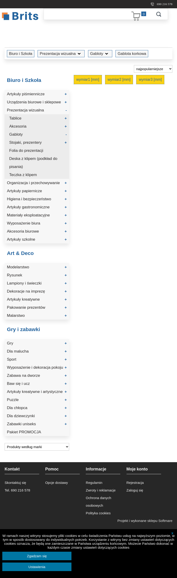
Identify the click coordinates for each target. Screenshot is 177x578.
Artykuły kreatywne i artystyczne (37, 392)
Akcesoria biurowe (37, 231)
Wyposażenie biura (37, 223)
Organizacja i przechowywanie (37, 183)
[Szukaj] (97, 14)
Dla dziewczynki (37, 416)
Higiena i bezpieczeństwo (37, 199)
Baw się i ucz (37, 384)
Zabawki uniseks (37, 424)
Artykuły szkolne (37, 239)
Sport (37, 359)
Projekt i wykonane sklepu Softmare (145, 521)
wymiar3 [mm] (150, 79)
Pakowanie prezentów (37, 307)
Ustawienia (36, 567)
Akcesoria (38, 126)
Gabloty (100, 53)
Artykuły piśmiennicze (37, 94)
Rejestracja (135, 483)
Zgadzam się (37, 556)
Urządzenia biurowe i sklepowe (37, 102)
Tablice (38, 118)
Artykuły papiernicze (37, 191)
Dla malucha (37, 351)
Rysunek (37, 275)
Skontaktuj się (15, 483)
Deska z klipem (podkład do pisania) (33, 162)
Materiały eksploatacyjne (37, 215)
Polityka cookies (98, 513)
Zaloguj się (135, 490)
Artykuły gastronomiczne (37, 207)
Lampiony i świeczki (37, 283)
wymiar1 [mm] (87, 79)
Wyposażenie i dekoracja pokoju (37, 367)
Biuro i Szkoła (20, 53)
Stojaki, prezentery (38, 142)
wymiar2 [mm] (119, 79)
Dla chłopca (37, 408)
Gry (37, 343)
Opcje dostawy (56, 483)
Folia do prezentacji (26, 150)
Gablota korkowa (132, 53)
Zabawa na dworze (37, 375)
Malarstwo (37, 315)
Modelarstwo (37, 267)
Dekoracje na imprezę (37, 291)
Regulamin (94, 483)
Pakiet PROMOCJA (24, 432)
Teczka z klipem (23, 175)
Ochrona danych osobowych (98, 501)
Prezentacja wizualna (61, 53)
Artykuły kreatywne (37, 299)
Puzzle (37, 400)
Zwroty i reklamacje (100, 490)
